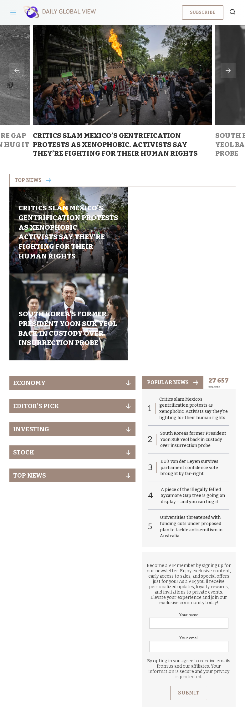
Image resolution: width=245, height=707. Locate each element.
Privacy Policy (114, 655)
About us (77, 655)
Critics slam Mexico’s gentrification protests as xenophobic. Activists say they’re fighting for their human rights (193, 327)
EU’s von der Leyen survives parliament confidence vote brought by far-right (189, 386)
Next (228, 70)
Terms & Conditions (163, 655)
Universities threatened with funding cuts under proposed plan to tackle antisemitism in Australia (191, 446)
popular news (172, 301)
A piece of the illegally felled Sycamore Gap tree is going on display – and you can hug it (193, 414)
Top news (33, 180)
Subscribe (203, 12)
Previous (16, 70)
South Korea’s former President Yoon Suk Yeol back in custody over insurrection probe (193, 358)
